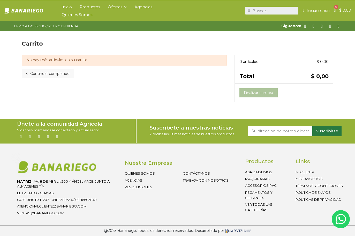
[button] (117, 7)
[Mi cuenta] (316, 10)
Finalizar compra (258, 92)
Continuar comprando (48, 73)
